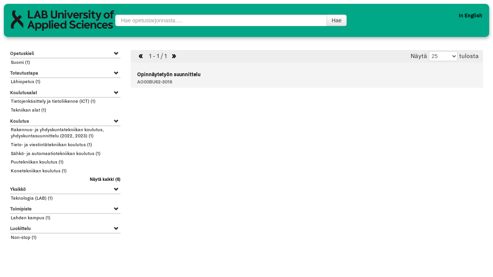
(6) (105, 179)
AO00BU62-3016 (154, 82)
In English (470, 15)
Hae (337, 20)
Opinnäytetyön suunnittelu (168, 74)
